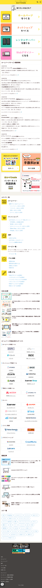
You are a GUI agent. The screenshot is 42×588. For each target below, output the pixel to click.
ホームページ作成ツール (26, 528)
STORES (11, 370)
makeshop (30, 377)
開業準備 (4, 528)
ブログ (10, 528)
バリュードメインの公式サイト (9, 149)
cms (27, 525)
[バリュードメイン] (7, 136)
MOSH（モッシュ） (11, 395)
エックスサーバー (11, 407)
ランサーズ (11, 451)
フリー (15, 525)
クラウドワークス (31, 445)
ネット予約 (35, 531)
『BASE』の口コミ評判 (15, 224)
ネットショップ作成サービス (8, 537)
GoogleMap (9, 515)
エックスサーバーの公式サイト (9, 93)
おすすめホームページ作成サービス (18, 534)
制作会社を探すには (14, 263)
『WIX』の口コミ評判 (15, 210)
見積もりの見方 (13, 265)
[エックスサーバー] (7, 80)
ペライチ (11, 358)
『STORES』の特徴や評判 (16, 222)
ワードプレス (14, 531)
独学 (9, 235)
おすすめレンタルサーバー (16, 240)
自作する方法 (12, 238)
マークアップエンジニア (24, 518)
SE (10, 525)
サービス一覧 (12, 246)
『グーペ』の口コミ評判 (15, 212)
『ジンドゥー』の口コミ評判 (17, 206)
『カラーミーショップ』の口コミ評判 (19, 226)
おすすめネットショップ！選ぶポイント (20, 220)
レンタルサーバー (18, 515)
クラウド (4, 518)
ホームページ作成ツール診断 (7, 579)
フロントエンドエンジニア (24, 521)
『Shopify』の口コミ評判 (16, 230)
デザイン (34, 521)
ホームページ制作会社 (7, 521)
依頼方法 (11, 267)
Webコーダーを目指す (15, 285)
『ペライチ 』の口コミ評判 (16, 208)
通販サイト (5, 525)
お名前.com (31, 433)
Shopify (11, 383)
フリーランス (27, 515)
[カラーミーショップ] (7, 68)
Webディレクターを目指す (16, 283)
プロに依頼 (11, 258)
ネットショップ (13, 217)
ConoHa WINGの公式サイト (8, 130)
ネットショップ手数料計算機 (7, 577)
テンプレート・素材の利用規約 (7, 575)
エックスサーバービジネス (31, 421)
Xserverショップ (31, 383)
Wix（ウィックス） (30, 358)
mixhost (11, 421)
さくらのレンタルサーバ (11, 414)
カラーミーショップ (11, 377)
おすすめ (16, 528)
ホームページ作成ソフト (25, 531)
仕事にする (11, 272)
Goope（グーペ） (31, 351)
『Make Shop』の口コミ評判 (17, 228)
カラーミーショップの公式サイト (9, 75)
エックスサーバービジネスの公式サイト (11, 112)
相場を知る (12, 261)
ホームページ (12, 201)
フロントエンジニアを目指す (17, 281)
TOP (2, 556)
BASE (31, 370)
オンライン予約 (6, 531)
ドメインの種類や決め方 (15, 242)
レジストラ (21, 525)
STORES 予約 (31, 395)
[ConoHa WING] (6, 117)
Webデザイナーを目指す (15, 275)
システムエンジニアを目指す (17, 277)
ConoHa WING (30, 414)
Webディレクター (12, 518)
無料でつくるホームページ (16, 204)
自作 (3, 515)
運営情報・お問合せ (5, 581)
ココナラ (11, 445)
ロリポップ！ (31, 407)
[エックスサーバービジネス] (9, 98)
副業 (15, 521)
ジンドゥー (11, 351)
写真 (32, 525)
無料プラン (30, 534)
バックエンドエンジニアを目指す (18, 279)
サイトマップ (3, 572)
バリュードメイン (11, 433)
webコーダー (35, 515)
